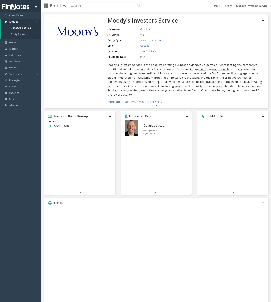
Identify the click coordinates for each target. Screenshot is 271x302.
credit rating (157, 65)
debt (212, 82)
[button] (79, 112)
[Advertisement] (239, 207)
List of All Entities (21, 28)
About (110, 298)
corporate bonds (159, 86)
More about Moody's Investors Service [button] (124, 97)
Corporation (200, 65)
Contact (164, 298)
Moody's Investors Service (191, 86)
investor (157, 82)
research (198, 69)
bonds (214, 69)
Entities (228, 6)
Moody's (186, 65)
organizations (151, 77)
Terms (152, 298)
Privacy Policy (138, 298)
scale (111, 82)
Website (137, 45)
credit (197, 73)
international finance (179, 69)
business (171, 65)
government (106, 73)
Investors (116, 65)
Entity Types (18, 34)
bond (145, 65)
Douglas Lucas (153, 121)
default (194, 82)
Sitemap (122, 298)
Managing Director (151, 126)
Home (216, 6)
